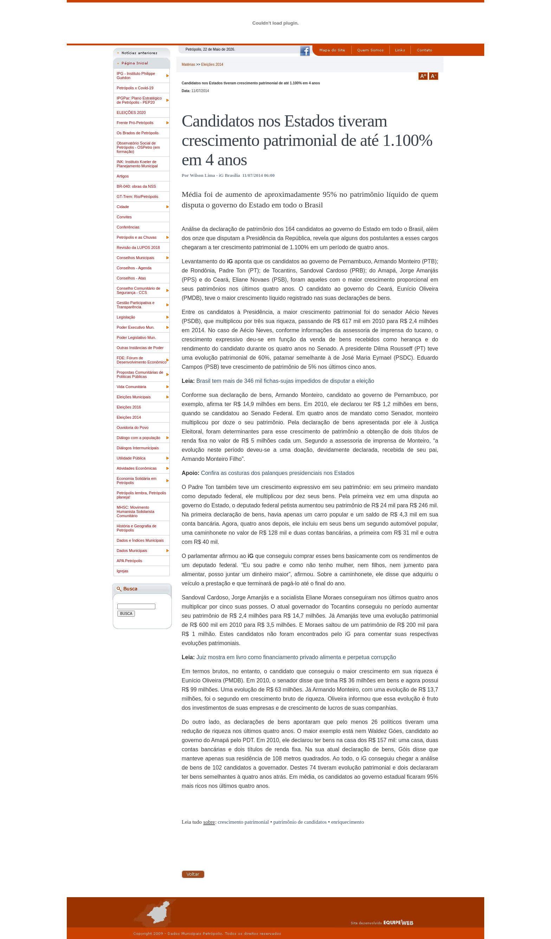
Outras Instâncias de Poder (140, 348)
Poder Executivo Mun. (136, 327)
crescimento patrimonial (243, 822)
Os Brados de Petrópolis (137, 133)
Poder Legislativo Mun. (136, 337)
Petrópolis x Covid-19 (135, 88)
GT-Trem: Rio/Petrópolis (137, 196)
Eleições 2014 (129, 417)
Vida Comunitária (131, 387)
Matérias (188, 64)
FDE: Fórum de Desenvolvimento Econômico (142, 360)
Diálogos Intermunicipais (138, 448)
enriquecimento (347, 822)
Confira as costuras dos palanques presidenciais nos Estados (278, 473)
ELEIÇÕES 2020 (131, 112)
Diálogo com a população (138, 438)
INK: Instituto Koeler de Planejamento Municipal (137, 164)
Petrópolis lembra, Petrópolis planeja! (141, 495)
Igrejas (122, 571)
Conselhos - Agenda (134, 268)
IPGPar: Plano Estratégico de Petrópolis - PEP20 (139, 100)
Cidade (123, 207)
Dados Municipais (132, 550)
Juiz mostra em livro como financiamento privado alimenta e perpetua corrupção (296, 657)
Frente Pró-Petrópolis (135, 123)
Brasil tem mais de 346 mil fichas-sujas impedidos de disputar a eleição (285, 381)
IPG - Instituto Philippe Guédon (136, 75)
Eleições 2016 (129, 407)
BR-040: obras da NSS (136, 186)
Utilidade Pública (131, 458)
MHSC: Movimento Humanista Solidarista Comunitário (135, 511)
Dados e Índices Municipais (140, 540)
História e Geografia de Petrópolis (136, 528)
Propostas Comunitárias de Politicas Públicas (140, 374)
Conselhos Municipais (135, 258)
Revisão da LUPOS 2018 (138, 247)
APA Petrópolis (129, 561)
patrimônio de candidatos (300, 822)
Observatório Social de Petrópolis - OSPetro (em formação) (138, 147)
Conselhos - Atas (131, 278)
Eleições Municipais (134, 397)
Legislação (126, 317)
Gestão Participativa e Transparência (136, 305)
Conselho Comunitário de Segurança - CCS (138, 290)
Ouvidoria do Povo (133, 427)
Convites (124, 217)
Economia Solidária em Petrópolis (136, 480)
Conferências (128, 227)
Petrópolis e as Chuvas (136, 237)
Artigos (123, 176)
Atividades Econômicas (137, 468)
